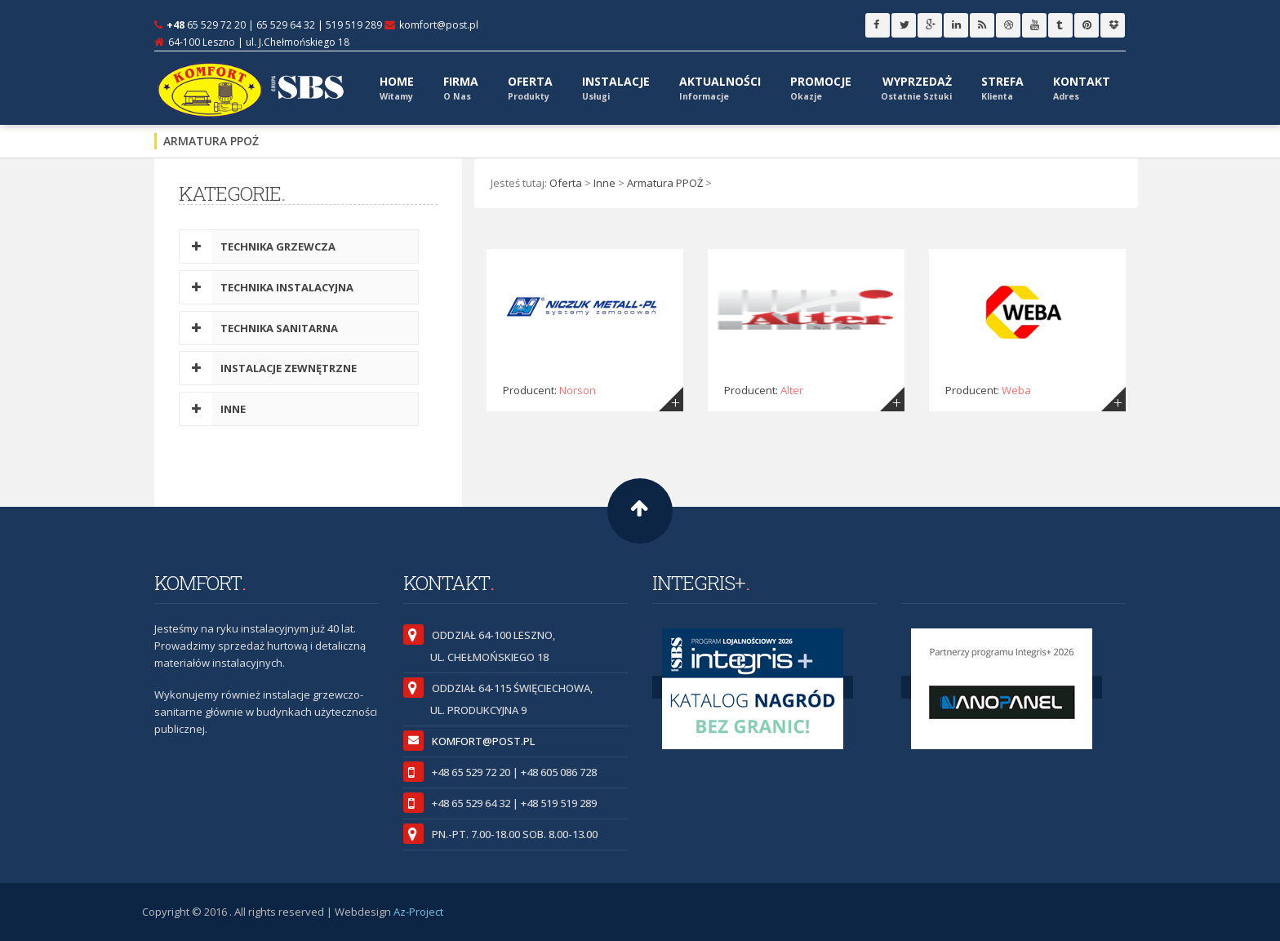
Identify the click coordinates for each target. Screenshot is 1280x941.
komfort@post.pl (438, 25)
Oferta (565, 182)
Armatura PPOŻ (665, 182)
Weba (1016, 390)
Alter (791, 390)
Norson (577, 390)
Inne (604, 182)
